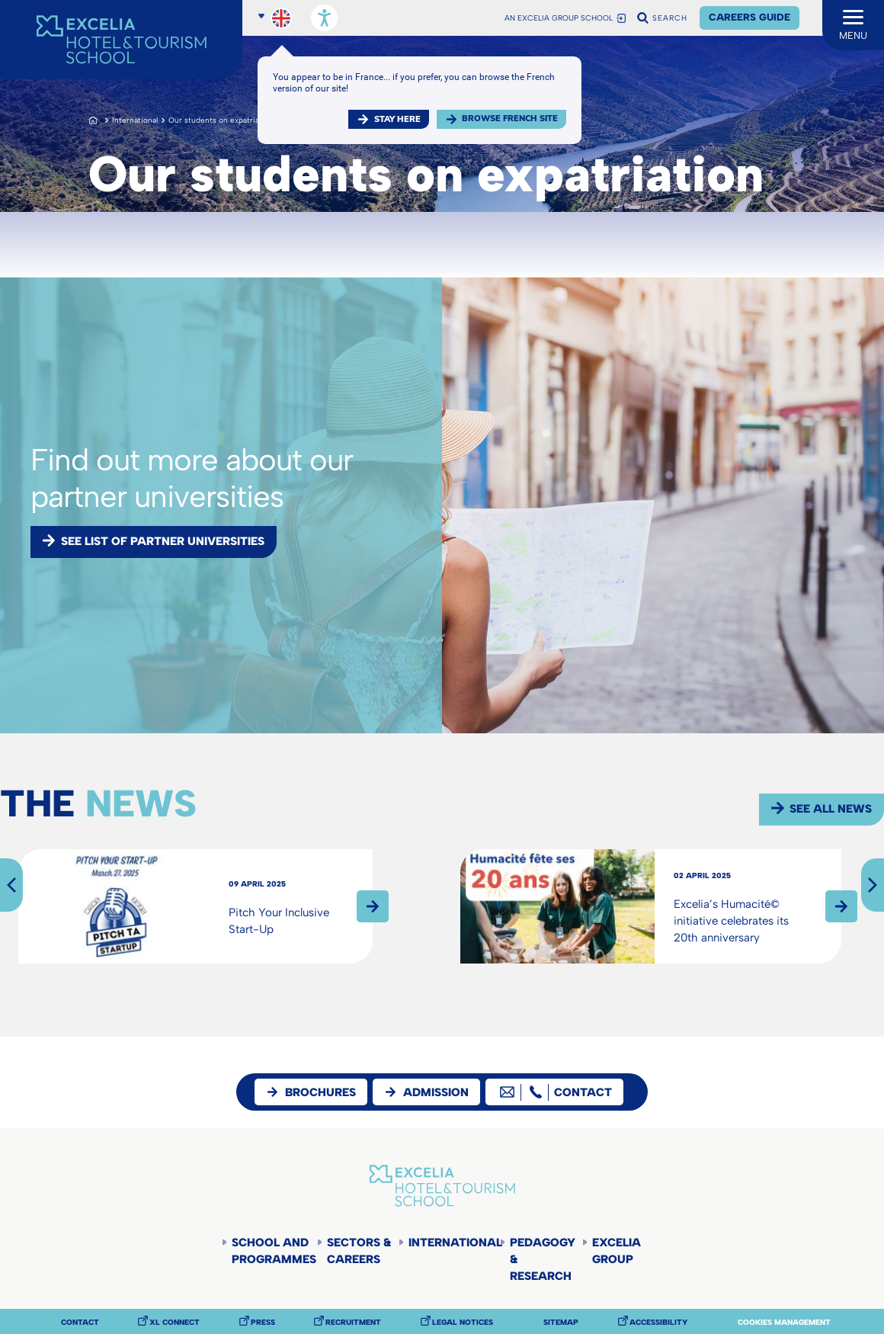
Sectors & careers (359, 1251)
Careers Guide (749, 17)
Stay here (397, 119)
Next (872, 885)
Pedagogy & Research (542, 1259)
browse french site (510, 118)
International (135, 120)
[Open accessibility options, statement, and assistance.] (324, 18)
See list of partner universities (162, 541)
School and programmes (274, 1251)
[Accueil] (121, 39)
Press (263, 1322)
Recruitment (353, 1322)
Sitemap (560, 1322)
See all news (831, 809)
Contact (80, 1322)
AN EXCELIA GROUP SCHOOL (558, 18)
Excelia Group (616, 1251)
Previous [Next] (11, 885)
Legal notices (462, 1322)
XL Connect (174, 1322)
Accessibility (658, 1322)
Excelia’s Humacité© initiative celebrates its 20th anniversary (731, 920)
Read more (373, 906)
